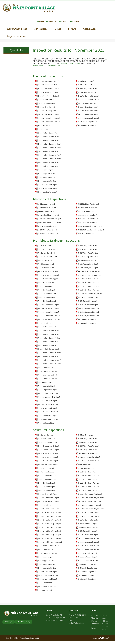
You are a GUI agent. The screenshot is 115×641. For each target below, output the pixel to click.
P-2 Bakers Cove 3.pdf (46, 253)
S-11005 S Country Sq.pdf (48, 464)
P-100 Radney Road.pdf (87, 260)
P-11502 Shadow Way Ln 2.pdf (89, 275)
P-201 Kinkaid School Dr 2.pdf (49, 330)
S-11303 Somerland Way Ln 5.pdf (90, 509)
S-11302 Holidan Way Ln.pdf (48, 509)
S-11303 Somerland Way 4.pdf (89, 505)
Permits (73, 28)
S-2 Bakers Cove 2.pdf (46, 439)
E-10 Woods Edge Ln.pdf (87, 122)
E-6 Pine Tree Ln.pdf (86, 81)
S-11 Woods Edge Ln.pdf (87, 572)
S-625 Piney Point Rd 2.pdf (88, 453)
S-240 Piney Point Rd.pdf (87, 439)
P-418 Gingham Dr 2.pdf (47, 294)
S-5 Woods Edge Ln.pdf (87, 564)
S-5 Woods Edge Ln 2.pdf (87, 568)
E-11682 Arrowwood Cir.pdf (48, 81)
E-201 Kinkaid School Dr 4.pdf (49, 144)
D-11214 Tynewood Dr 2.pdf (88, 308)
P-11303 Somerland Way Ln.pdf (90, 294)
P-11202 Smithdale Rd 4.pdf (88, 290)
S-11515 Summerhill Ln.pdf (88, 512)
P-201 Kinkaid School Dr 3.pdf (49, 334)
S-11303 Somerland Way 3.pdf (89, 501)
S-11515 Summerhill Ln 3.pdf (89, 520)
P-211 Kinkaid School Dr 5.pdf (49, 364)
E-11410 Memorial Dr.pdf (47, 188)
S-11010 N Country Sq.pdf (48, 453)
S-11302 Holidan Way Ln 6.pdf (49, 527)
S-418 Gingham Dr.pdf (46, 483)
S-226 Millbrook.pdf (45, 583)
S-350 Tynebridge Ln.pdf (87, 531)
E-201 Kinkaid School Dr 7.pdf (49, 155)
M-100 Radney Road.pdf (87, 215)
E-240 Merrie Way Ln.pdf (47, 192)
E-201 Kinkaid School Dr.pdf (48, 133)
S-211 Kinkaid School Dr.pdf (48, 546)
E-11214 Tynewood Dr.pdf (88, 114)
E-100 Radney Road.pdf (87, 92)
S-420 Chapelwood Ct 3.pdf (48, 450)
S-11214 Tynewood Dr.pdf (88, 535)
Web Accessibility (23, 622)
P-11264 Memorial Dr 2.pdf (48, 404)
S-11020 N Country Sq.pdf (48, 457)
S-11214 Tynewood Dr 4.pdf (88, 546)
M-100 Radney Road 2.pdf (88, 219)
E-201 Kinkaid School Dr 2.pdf (49, 137)
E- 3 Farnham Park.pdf (46, 100)
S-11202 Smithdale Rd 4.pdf (88, 483)
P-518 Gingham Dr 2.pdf (47, 301)
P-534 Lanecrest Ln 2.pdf (47, 371)
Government (42, 28)
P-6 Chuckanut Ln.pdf (46, 268)
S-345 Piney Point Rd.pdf (87, 442)
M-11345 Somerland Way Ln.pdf (90, 226)
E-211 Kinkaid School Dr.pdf (48, 166)
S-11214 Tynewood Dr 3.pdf (88, 542)
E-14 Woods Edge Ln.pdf (87, 125)
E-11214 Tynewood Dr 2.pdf (88, 118)
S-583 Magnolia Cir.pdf (46, 564)
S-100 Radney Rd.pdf (86, 468)
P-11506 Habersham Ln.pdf (48, 308)
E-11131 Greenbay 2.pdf (47, 111)
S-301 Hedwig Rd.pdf (46, 505)
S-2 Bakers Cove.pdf (45, 435)
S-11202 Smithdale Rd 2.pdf (88, 475)
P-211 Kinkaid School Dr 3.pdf (49, 356)
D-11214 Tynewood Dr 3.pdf (88, 312)
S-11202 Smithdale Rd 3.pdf (88, 479)
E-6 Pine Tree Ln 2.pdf (86, 85)
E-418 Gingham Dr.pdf (46, 103)
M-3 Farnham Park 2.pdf (47, 208)
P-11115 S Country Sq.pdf (48, 279)
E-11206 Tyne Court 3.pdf (87, 111)
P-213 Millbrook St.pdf (46, 423)
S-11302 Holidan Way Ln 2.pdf (49, 512)
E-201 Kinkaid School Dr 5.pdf (49, 148)
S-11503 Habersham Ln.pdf (48, 498)
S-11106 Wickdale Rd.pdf (87, 553)
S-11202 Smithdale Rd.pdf (88, 472)
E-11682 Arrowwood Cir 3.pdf (49, 88)
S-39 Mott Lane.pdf (45, 590)
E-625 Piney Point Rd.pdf (87, 88)
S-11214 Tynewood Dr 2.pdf (88, 538)
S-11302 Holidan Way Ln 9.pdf (49, 538)
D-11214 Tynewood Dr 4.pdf (88, 316)
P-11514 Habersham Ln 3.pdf (49, 319)
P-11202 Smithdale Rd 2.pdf (88, 282)
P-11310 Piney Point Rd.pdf (88, 257)
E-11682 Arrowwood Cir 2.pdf (49, 85)
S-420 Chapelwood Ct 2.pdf (48, 446)
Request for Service (18, 36)
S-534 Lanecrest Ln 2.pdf (47, 553)
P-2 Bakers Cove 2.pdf (46, 249)
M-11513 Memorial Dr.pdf (47, 226)
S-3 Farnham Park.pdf (46, 472)
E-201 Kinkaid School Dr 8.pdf (49, 159)
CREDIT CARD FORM (71, 63)
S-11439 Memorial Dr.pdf (47, 579)
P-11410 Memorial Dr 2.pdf (48, 412)
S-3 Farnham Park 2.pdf (47, 475)
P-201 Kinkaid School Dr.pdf (48, 327)
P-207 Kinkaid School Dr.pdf (48, 342)
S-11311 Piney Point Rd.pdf (88, 461)
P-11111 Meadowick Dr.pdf (48, 393)
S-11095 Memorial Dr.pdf (47, 572)
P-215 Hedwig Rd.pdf (46, 323)
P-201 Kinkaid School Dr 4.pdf (49, 338)
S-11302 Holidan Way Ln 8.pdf (49, 535)
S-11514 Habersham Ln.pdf (48, 501)
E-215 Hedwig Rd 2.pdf (46, 129)
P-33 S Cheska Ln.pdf (46, 260)
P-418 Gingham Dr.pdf (46, 290)
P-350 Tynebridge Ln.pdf (87, 301)
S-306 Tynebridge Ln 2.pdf (88, 527)
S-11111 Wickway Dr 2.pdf (88, 560)
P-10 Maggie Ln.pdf (45, 382)
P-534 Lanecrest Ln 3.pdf (47, 375)
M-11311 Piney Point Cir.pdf (88, 204)
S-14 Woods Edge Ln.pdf (87, 579)
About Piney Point (18, 28)
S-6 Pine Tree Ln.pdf (86, 435)
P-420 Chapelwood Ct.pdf (47, 257)
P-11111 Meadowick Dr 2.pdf (49, 397)
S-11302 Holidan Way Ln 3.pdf (49, 516)
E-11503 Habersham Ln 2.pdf (49, 118)
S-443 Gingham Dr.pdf (46, 487)
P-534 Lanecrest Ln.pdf (46, 367)
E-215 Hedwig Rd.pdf (46, 125)
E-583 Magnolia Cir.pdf (46, 173)
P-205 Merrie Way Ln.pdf (47, 415)
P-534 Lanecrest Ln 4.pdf (47, 379)
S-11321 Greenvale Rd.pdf (48, 494)
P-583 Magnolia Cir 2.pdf (47, 390)
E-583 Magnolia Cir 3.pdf (47, 181)
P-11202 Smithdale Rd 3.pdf (88, 286)
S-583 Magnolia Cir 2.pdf (47, 568)
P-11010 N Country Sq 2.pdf (48, 275)
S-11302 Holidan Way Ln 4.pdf (49, 520)
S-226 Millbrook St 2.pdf (47, 586)
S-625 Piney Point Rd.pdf (87, 450)
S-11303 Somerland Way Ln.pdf (90, 494)
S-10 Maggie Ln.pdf (45, 557)
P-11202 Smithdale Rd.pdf (88, 279)
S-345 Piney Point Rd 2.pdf (88, 446)
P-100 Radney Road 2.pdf (88, 264)
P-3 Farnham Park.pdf (46, 286)
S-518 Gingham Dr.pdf (46, 490)
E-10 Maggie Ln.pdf (45, 170)
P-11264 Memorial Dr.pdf (47, 401)
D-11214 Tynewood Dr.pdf (88, 305)
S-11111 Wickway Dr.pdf (87, 557)
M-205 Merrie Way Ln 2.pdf (48, 233)
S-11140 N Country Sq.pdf (48, 461)
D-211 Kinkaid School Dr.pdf (48, 349)
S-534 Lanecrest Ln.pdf (46, 549)
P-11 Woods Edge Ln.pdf (87, 319)
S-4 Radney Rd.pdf (85, 464)
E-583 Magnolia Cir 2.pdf (47, 177)
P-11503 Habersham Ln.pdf (48, 305)
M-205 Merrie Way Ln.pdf (47, 230)
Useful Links (90, 28)
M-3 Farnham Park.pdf (46, 204)
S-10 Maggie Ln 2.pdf (46, 560)
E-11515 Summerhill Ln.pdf (88, 96)
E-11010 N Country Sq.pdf (48, 92)
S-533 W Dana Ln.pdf (46, 468)
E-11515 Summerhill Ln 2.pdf (89, 100)
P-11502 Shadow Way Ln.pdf (89, 271)
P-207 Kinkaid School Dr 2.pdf (49, 345)
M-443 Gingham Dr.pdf (46, 211)
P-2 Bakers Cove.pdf (45, 245)
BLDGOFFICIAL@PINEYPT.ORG (47, 66)
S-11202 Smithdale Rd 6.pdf (88, 490)
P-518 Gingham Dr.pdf (46, 297)
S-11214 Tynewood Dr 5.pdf (88, 549)
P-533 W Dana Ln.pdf (46, 282)
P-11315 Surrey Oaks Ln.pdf (89, 297)
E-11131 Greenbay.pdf (46, 107)
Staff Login (8, 622)
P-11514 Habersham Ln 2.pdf (49, 316)
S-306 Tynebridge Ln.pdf (87, 524)
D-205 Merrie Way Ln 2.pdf (48, 419)
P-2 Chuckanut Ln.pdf (46, 264)
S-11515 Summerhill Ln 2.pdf (89, 516)
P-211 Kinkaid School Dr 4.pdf (49, 360)
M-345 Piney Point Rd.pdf (87, 208)
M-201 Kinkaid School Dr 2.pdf (49, 219)
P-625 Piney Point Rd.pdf (87, 249)
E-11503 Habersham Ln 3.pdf (49, 122)
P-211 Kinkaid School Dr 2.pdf (49, 353)
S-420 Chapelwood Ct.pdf (47, 442)
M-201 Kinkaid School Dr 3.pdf (49, 222)
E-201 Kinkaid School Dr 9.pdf (49, 162)
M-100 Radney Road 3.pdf (88, 222)
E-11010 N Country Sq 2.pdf (48, 96)
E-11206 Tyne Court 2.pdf (87, 107)
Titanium (103, 638)
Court (58, 28)
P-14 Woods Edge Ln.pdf (87, 323)
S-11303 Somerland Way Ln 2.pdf (90, 498)
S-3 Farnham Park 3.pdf (47, 479)
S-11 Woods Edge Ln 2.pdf (88, 575)
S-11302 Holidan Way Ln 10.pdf (50, 542)
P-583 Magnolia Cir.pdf (46, 386)
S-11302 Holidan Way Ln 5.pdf (49, 524)
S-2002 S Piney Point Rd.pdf (89, 457)
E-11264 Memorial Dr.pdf (47, 185)
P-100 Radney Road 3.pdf (88, 268)
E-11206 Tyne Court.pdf (87, 103)
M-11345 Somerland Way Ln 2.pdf (91, 230)
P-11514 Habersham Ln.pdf (48, 312)
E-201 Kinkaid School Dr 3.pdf (49, 140)
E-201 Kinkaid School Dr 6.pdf (49, 151)
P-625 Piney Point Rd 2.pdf (88, 253)
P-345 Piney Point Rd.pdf (87, 245)
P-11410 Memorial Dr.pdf (47, 408)
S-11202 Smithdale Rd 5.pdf (88, 487)
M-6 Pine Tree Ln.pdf (86, 211)
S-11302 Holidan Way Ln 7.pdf (49, 531)
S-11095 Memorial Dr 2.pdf (48, 575)
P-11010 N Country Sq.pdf (48, 271)
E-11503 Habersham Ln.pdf (48, 114)
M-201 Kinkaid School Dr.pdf (48, 215)
